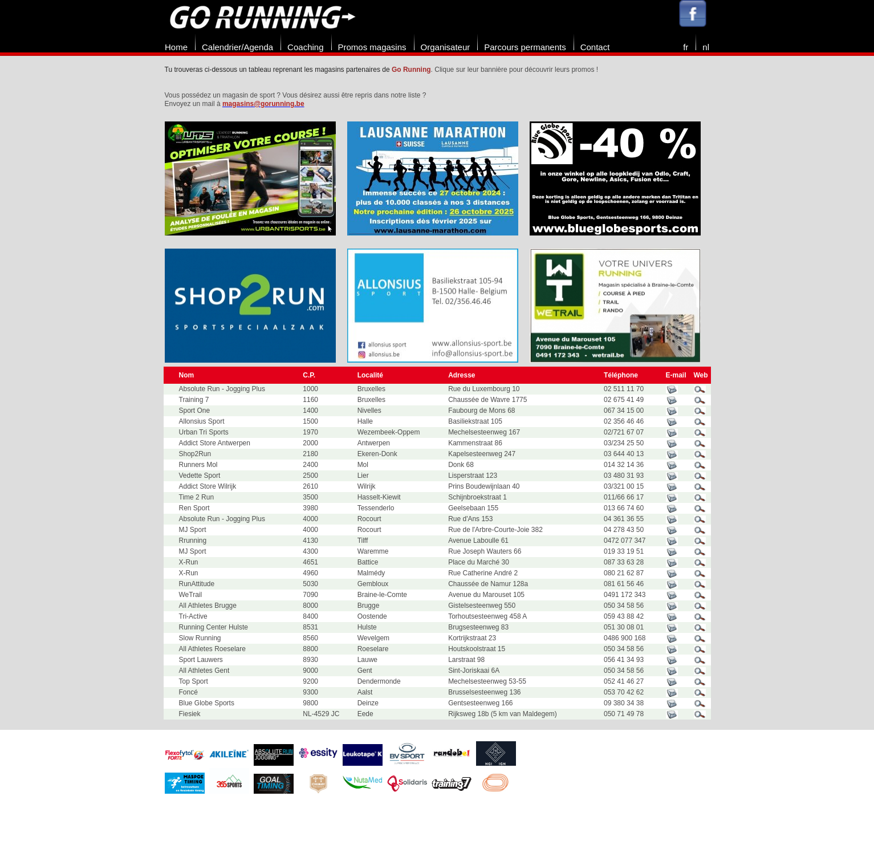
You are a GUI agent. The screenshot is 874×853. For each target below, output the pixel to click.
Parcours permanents (525, 47)
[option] (256, 178)
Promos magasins (372, 47)
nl (705, 47)
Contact (595, 47)
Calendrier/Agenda (237, 47)
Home (176, 47)
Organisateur (445, 47)
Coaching (305, 47)
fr (685, 47)
